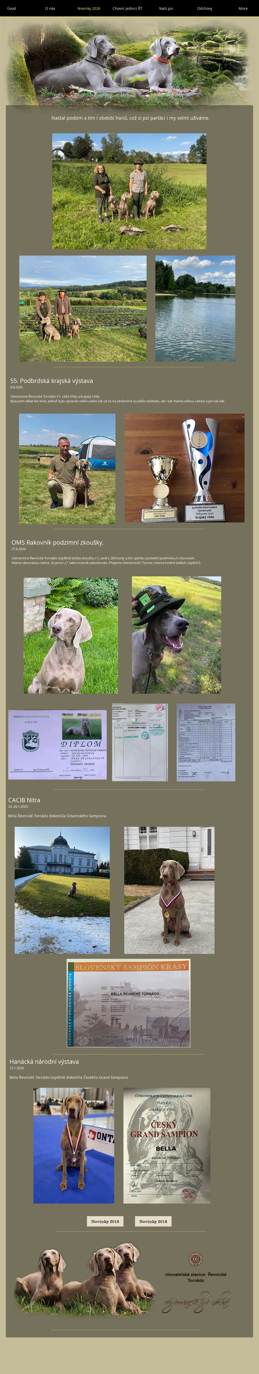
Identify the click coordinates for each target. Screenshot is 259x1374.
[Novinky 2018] (153, 1221)
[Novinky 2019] (105, 1221)
